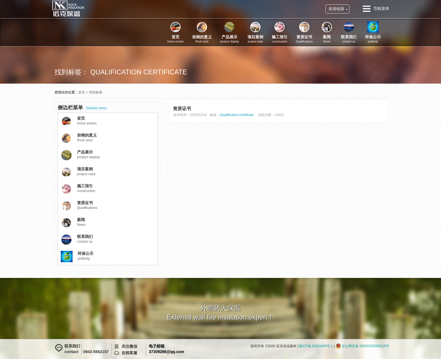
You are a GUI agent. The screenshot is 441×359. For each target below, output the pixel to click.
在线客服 (129, 353)
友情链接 (336, 8)
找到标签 (95, 92)
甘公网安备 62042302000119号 (365, 346)
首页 (81, 92)
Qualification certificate (237, 115)
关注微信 (129, 346)
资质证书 (182, 108)
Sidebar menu (82, 107)
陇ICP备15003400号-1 (316, 346)
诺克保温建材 (68, 8)
